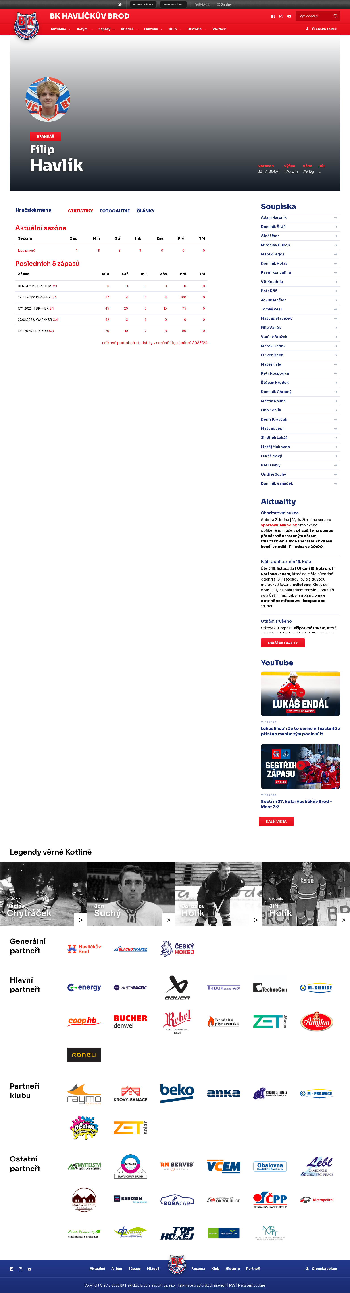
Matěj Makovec (275, 446)
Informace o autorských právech (202, 1285)
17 (107, 297)
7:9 (54, 286)
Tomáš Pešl (271, 309)
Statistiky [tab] (80, 210)
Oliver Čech (272, 355)
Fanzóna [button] (151, 29)
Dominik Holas (274, 263)
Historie (233, 1268)
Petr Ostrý (271, 465)
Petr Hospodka (275, 373)
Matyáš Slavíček (276, 318)
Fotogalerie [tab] (115, 210)
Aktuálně (97, 1268)
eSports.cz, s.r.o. (163, 1285)
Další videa (276, 821)
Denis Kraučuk (274, 419)
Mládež (153, 1268)
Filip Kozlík (271, 410)
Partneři (219, 29)
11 (99, 250)
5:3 (51, 331)
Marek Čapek (273, 346)
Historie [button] (195, 29)
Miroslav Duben (275, 245)
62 (107, 319)
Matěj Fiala (271, 364)
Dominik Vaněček (277, 483)
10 (126, 331)
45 (107, 308)
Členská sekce (321, 29)
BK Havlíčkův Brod (90, 16)
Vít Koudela (272, 281)
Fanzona (198, 1268)
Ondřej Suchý (273, 474)
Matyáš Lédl (272, 428)
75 (184, 308)
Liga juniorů (26, 250)
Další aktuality (283, 643)
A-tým (116, 1268)
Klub (215, 1268)
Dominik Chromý (276, 391)
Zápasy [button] (104, 29)
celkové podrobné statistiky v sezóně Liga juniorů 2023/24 (155, 342)
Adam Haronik (274, 217)
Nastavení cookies (251, 1285)
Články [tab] (145, 210)
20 (126, 308)
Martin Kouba (273, 401)
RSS (232, 1285)
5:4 (54, 297)
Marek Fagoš (272, 254)
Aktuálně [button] (59, 29)
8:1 (52, 308)
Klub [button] (173, 29)
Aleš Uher (270, 236)
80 (184, 331)
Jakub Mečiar (273, 300)
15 (165, 308)
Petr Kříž (269, 291)
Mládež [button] (127, 29)
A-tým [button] (82, 29)
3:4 (55, 319)
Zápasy (134, 1268)
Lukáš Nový (271, 456)
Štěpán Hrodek (275, 382)
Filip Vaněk (271, 327)
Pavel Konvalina (276, 272)
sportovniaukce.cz (279, 525)
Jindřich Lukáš (274, 437)
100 (183, 297)
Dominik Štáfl (273, 226)
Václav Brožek (274, 336)
